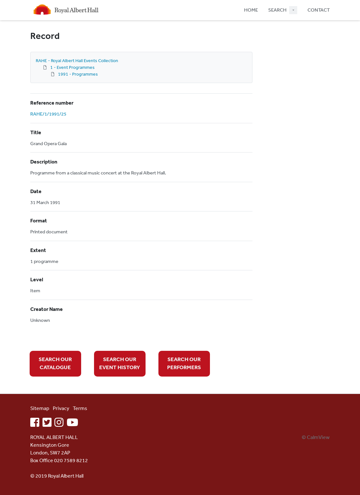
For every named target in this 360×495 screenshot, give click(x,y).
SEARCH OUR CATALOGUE (55, 363)
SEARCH (277, 10)
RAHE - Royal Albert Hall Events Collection (77, 60)
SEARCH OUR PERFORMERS (184, 363)
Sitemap (39, 408)
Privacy (61, 408)
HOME (251, 10)
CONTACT (319, 10)
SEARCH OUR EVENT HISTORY (119, 363)
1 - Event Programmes (72, 67)
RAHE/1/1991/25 (48, 114)
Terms (80, 408)
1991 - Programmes (78, 74)
